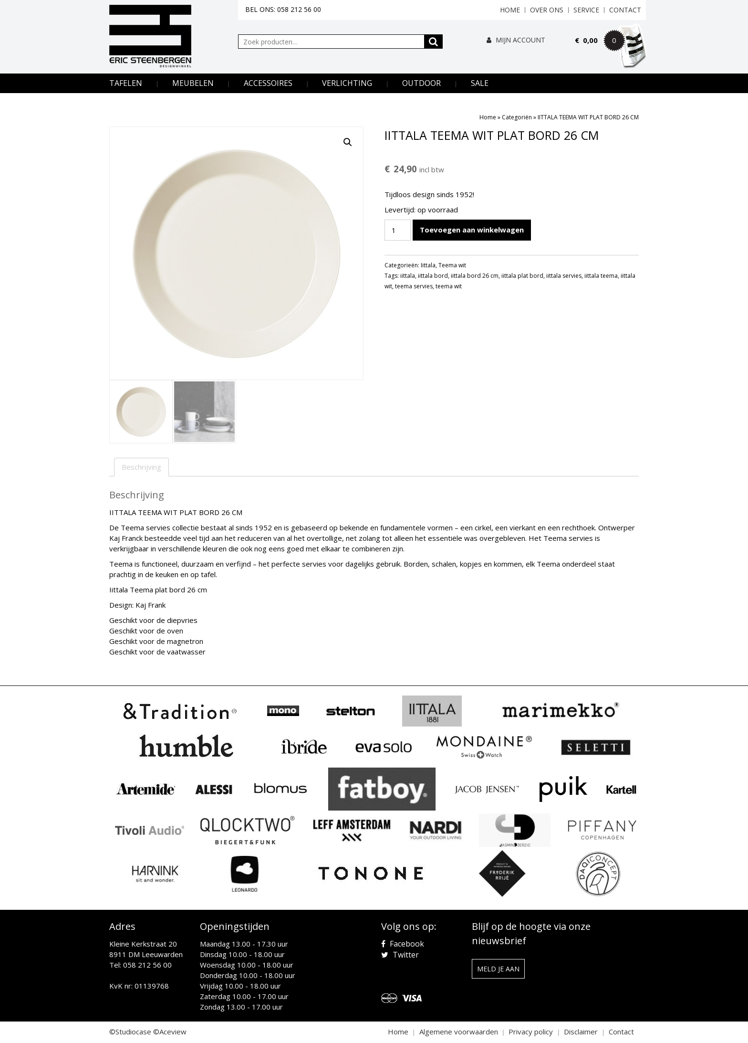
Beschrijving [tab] (141, 467)
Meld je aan (498, 968)
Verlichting (347, 83)
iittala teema (601, 276)
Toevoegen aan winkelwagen (472, 229)
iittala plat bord (522, 276)
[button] (347, 142)
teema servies (414, 286)
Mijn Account (516, 39)
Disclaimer (581, 1031)
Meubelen (193, 83)
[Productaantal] (397, 230)
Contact (625, 9)
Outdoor (421, 83)
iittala (407, 276)
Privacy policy (531, 1031)
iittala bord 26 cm (475, 276)
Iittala (428, 265)
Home (510, 9)
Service (586, 9)
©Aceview (170, 1031)
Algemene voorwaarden (458, 1031)
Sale (479, 83)
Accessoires (268, 83)
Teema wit (452, 265)
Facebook (402, 943)
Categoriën (517, 117)
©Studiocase (130, 1031)
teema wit (449, 286)
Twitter (400, 954)
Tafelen (125, 83)
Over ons (546, 9)
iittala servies (564, 276)
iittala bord (433, 276)
